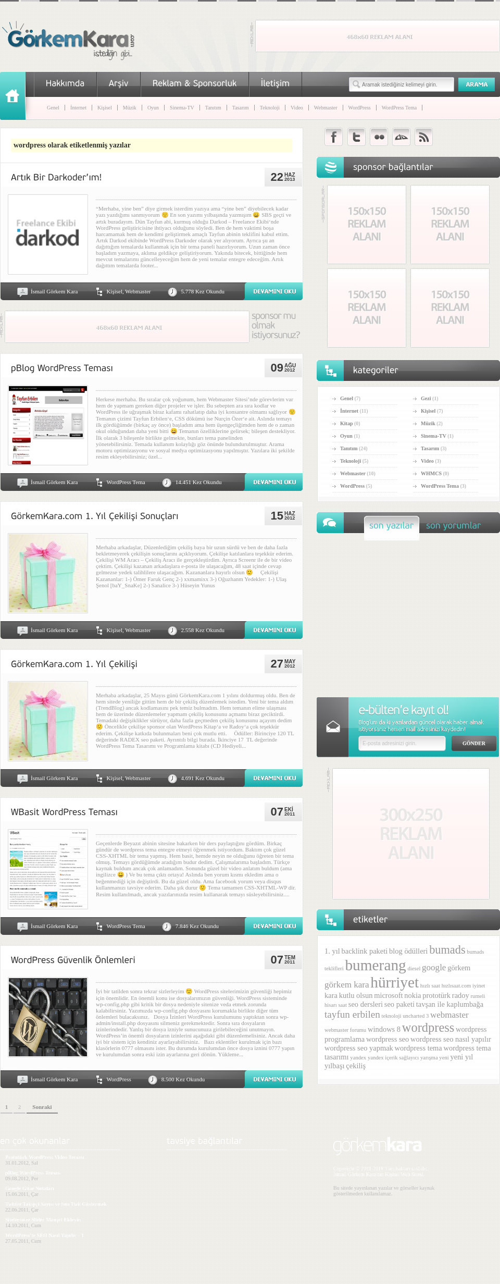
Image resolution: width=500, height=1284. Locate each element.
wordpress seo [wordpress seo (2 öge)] (387, 1039)
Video (297, 107)
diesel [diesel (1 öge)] (413, 968)
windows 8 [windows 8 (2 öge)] (384, 1029)
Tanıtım (213, 107)
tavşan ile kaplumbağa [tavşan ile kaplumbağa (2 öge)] (449, 1004)
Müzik (129, 107)
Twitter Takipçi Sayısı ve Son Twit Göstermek (56, 1204)
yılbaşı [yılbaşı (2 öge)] (334, 1065)
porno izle (335, 1073)
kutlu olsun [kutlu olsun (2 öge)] (356, 995)
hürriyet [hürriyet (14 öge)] (394, 982)
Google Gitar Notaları (29, 1188)
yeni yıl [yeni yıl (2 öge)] (461, 1057)
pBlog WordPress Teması (33, 1173)
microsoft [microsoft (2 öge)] (388, 995)
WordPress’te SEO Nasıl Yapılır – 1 (44, 1235)
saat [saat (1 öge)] (342, 1005)
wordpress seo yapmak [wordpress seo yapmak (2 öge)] (358, 1048)
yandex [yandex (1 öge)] (358, 1057)
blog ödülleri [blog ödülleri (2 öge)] (408, 951)
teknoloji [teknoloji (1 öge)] (392, 1016)
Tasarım (240, 107)
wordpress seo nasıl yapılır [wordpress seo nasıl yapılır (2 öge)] (450, 1039)
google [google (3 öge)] (434, 967)
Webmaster (326, 107)
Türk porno (362, 1073)
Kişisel (104, 107)
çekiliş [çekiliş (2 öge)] (356, 1065)
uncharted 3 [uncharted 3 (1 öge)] (416, 1016)
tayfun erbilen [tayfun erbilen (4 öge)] (352, 1014)
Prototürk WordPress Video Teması (44, 1157)
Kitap (346, 423)
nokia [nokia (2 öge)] (412, 995)
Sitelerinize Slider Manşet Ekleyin (43, 1220)
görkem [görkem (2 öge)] (458, 968)
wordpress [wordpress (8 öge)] (428, 1027)
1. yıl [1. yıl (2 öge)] (332, 951)
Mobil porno (390, 1073)
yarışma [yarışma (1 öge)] (429, 1057)
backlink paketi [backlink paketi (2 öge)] (365, 951)
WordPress (359, 107)
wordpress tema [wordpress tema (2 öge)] (418, 1048)
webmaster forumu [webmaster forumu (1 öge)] (345, 1030)
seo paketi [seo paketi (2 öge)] (399, 1004)
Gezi (426, 398)
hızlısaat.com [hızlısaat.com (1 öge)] (456, 986)
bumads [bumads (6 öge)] (447, 949)
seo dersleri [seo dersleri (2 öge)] (365, 1004)
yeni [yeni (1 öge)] (443, 1057)
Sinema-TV (182, 107)
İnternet (78, 107)
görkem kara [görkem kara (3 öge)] (346, 985)
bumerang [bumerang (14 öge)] (375, 965)
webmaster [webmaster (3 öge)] (449, 1015)
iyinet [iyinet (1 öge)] (478, 986)
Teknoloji (270, 107)
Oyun (153, 107)
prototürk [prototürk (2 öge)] (436, 995)
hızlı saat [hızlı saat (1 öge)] (430, 986)
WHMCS (431, 473)
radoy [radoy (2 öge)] (460, 995)
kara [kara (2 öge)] (331, 995)
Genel (53, 107)
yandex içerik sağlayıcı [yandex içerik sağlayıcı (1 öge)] (393, 1057)
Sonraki (42, 1107)
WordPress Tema (399, 107)
